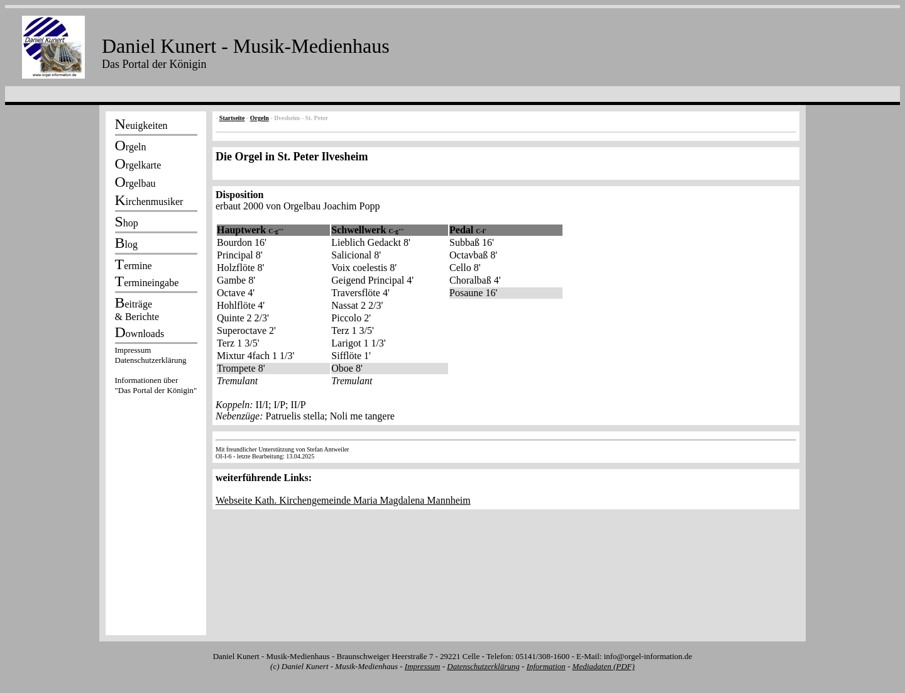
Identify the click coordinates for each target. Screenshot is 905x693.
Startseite (232, 117)
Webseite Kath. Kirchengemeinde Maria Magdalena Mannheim (343, 500)
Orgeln (259, 117)
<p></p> (156, 372)
